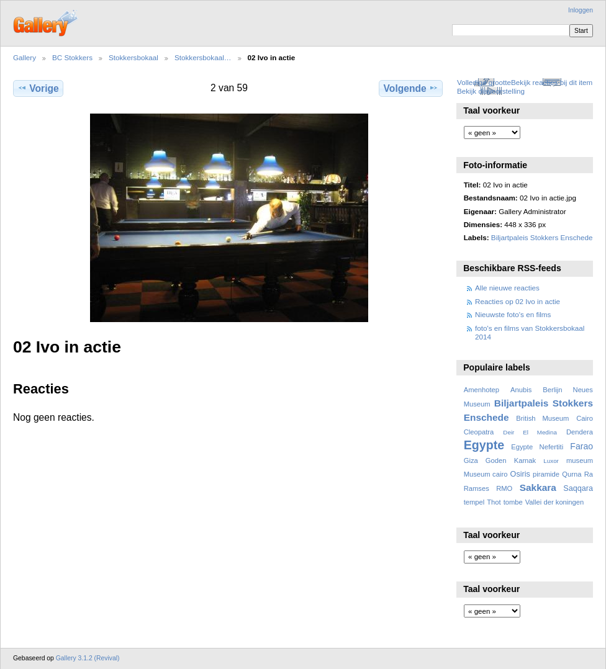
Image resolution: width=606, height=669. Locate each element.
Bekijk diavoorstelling (491, 91)
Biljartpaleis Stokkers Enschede (542, 237)
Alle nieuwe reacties (507, 288)
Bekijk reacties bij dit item (551, 82)
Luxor (551, 460)
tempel (474, 502)
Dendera (579, 432)
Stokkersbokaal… (203, 57)
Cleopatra (479, 432)
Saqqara (578, 488)
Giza (471, 460)
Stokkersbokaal (133, 57)
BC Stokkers (72, 57)
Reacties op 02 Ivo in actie (517, 301)
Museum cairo (486, 474)
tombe (513, 502)
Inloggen (580, 10)
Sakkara (538, 487)
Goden (496, 460)
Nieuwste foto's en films (513, 314)
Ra (588, 474)
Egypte (484, 445)
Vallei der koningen (554, 502)
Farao (581, 446)
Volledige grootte (484, 82)
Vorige (37, 88)
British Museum (542, 418)
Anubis (520, 389)
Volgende (411, 88)
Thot (493, 502)
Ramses (476, 488)
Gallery (24, 57)
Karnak (525, 460)
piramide (546, 474)
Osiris (520, 474)
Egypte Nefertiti (537, 447)
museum (579, 460)
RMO (504, 488)
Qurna (571, 474)
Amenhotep (481, 389)
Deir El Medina (530, 432)
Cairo (584, 418)
